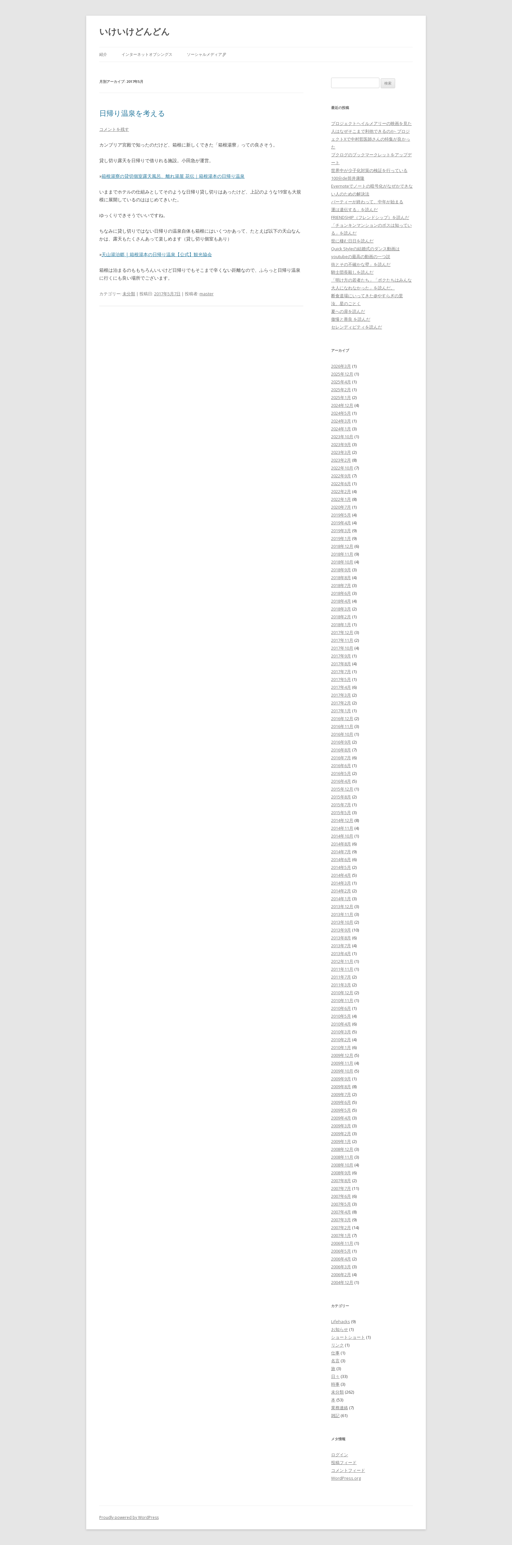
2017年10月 (342, 648)
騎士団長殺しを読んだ (352, 272)
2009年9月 (341, 1079)
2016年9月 (341, 742)
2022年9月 (341, 476)
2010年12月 (342, 993)
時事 (335, 1384)
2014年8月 (341, 844)
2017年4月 (341, 687)
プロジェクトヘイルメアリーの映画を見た (371, 123)
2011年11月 (342, 969)
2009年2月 (341, 1133)
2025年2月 (341, 390)
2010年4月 (341, 1024)
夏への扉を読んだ (348, 311)
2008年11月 (342, 1157)
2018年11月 (342, 554)
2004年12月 (342, 1282)
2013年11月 (342, 914)
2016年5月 (341, 773)
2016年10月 (342, 734)
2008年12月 (342, 1149)
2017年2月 (341, 703)
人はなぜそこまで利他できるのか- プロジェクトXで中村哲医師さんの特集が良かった (370, 139)
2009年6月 (341, 1102)
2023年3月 (341, 452)
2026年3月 (341, 366)
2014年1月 (341, 899)
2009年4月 (341, 1118)
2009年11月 (342, 1063)
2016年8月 (341, 750)
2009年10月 (342, 1071)
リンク (337, 1345)
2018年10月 (342, 562)
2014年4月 (341, 875)
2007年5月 (341, 1204)
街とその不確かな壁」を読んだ (361, 264)
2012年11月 (342, 961)
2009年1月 (341, 1141)
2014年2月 (341, 891)
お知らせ (339, 1329)
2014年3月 (341, 883)
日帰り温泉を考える (132, 113)
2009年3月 (341, 1126)
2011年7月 (341, 977)
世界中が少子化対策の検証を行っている (369, 170)
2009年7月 (341, 1094)
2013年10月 (342, 922)
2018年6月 (341, 593)
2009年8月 (341, 1086)
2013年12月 (342, 906)
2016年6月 (341, 765)
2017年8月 (341, 664)
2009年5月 (341, 1110)
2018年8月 (341, 577)
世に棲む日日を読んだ (352, 241)
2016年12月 (342, 718)
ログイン (339, 1455)
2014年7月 (341, 852)
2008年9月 (341, 1173)
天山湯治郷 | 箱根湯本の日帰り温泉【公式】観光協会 (157, 254)
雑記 (335, 1415)
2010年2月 (341, 1040)
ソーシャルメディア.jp (206, 54)
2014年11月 (342, 828)
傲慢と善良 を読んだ (350, 319)
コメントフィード (348, 1470)
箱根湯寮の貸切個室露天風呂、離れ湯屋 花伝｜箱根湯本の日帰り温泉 (173, 176)
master (207, 294)
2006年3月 (341, 1267)
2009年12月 (342, 1055)
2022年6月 (341, 484)
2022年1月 (341, 499)
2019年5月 (341, 515)
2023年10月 (342, 437)
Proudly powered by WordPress (129, 1517)
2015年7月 (341, 805)
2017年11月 (342, 640)
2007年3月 (341, 1220)
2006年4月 (341, 1259)
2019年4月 (341, 523)
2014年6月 (341, 859)
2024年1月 (341, 429)
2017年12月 (342, 632)
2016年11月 (342, 726)
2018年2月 (341, 617)
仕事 (335, 1353)
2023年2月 (341, 460)
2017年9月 (341, 656)
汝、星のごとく (346, 303)
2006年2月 (341, 1274)
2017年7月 (341, 671)
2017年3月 (341, 695)
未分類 (128, 294)
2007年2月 (341, 1227)
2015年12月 (342, 789)
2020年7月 (341, 507)
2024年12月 (342, 405)
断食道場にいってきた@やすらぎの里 (367, 296)
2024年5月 (341, 413)
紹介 (103, 54)
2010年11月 (342, 1000)
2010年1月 (341, 1047)
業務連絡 (339, 1408)
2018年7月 (341, 585)
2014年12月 (342, 820)
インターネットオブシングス (146, 54)
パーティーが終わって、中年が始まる (367, 202)
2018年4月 (341, 601)
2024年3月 (341, 421)
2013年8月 (341, 938)
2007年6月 (341, 1196)
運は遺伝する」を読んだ (354, 209)
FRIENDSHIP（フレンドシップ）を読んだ (370, 217)
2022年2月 (341, 491)
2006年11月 (342, 1243)
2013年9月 (341, 930)
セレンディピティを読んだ (356, 327)
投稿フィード (344, 1462)
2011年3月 (341, 985)
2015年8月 (341, 797)
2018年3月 (341, 609)
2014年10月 (342, 836)
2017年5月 (341, 679)
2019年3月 (341, 530)
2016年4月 (341, 781)
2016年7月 (341, 758)
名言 (335, 1361)
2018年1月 (341, 624)
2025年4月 (341, 382)
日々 (335, 1376)
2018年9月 (341, 570)
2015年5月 (341, 812)
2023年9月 (341, 444)
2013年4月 (341, 953)
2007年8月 (341, 1180)
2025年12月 (342, 374)
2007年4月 (341, 1212)
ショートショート (348, 1337)
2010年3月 (341, 1032)
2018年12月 (342, 546)
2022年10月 (342, 468)
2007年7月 (341, 1188)
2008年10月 (342, 1165)
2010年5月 (341, 1016)
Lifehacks (340, 1321)
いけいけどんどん (134, 31)
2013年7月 (341, 946)
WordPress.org (346, 1478)
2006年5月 (341, 1251)
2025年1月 (341, 397)
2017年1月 (341, 711)
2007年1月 (341, 1235)
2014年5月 (341, 867)
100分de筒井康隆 (347, 178)
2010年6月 (341, 1008)
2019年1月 (341, 538)
